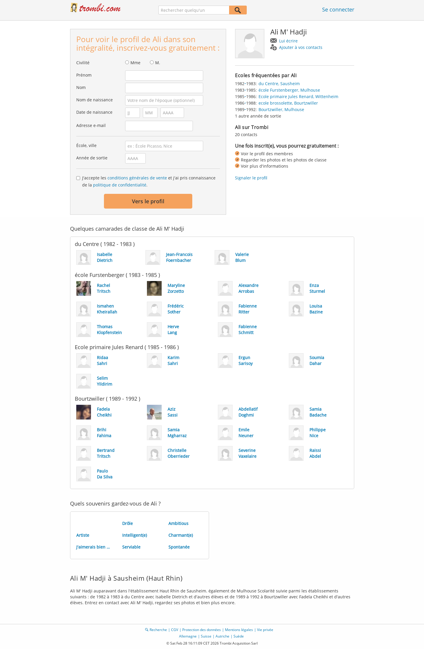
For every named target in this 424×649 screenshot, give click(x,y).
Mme (135, 62)
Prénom (84, 75)
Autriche (222, 636)
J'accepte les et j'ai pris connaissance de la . (149, 181)
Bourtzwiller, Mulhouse (281, 109)
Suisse (206, 636)
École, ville (86, 145)
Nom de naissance (94, 100)
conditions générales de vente (137, 178)
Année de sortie (91, 158)
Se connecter (338, 9)
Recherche (158, 629)
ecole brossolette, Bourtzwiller (288, 103)
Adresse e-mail (91, 125)
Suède (238, 636)
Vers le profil (148, 201)
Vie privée (265, 629)
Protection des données (201, 629)
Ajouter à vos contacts (300, 47)
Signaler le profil (251, 178)
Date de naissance (94, 112)
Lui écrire (288, 41)
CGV (174, 629)
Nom (81, 87)
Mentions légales (239, 629)
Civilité (83, 62)
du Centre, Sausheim (279, 83)
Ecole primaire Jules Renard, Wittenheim (298, 96)
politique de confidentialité (119, 185)
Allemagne (188, 636)
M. (157, 62)
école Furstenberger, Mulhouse (289, 90)
